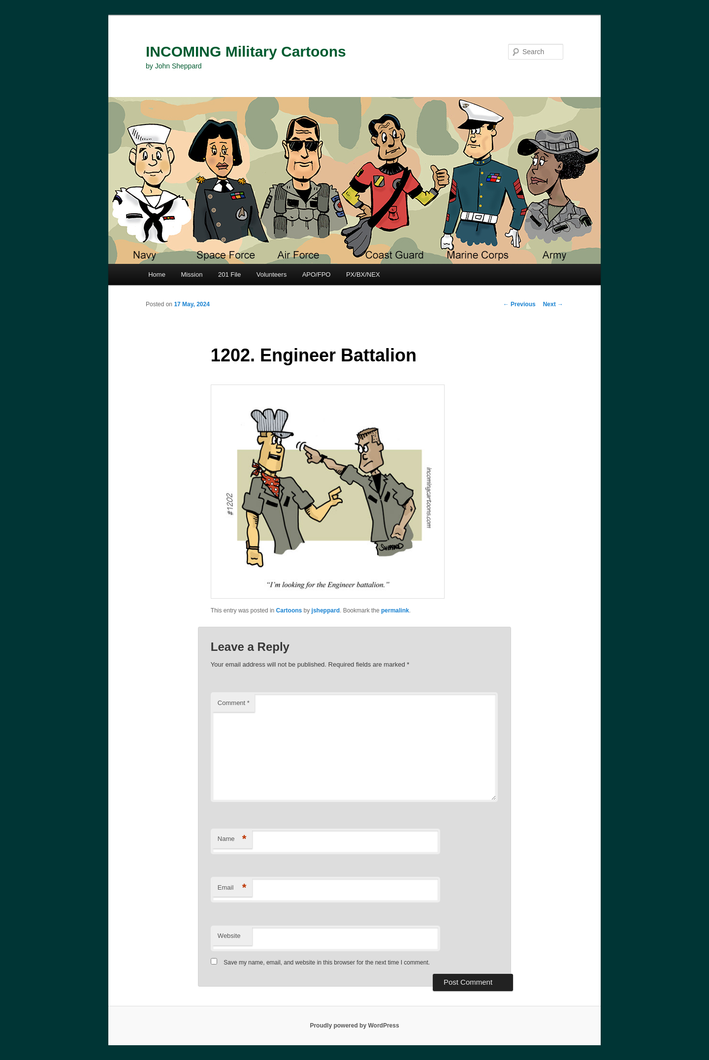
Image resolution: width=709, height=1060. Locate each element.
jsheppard (326, 610)
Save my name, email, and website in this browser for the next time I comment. (327, 962)
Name (232, 839)
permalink (395, 610)
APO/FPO (316, 274)
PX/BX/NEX (363, 274)
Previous (519, 304)
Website (229, 935)
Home (156, 274)
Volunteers (272, 274)
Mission (191, 274)
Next (553, 304)
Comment (234, 703)
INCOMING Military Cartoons (246, 51)
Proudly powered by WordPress (354, 1025)
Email (232, 888)
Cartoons (289, 610)
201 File (229, 274)
